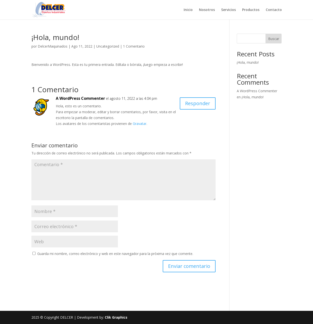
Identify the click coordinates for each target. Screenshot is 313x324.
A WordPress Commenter (80, 98)
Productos (250, 10)
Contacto (274, 10)
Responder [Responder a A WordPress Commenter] (197, 103)
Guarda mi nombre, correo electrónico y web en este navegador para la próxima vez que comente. (115, 253)
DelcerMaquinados (52, 46)
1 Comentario (134, 46)
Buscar (273, 38)
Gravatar (139, 123)
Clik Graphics (116, 317)
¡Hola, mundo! (248, 62)
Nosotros (207, 10)
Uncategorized (107, 46)
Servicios (228, 10)
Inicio (188, 10)
